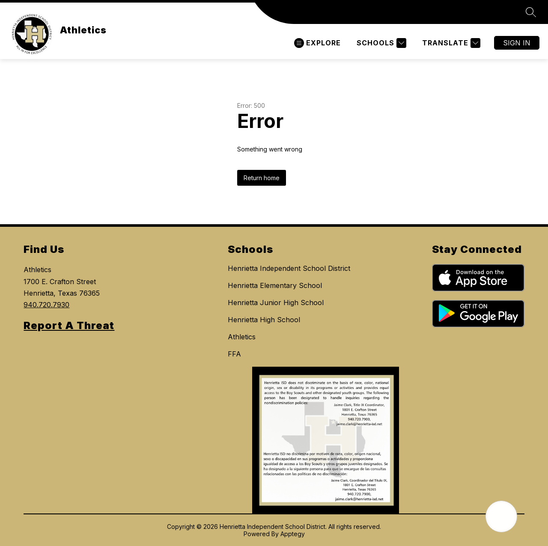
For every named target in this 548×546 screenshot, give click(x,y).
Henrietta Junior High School (276, 302)
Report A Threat (69, 325)
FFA (234, 354)
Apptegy (292, 533)
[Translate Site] (450, 43)
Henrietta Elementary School (275, 285)
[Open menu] (317, 43)
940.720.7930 (46, 304)
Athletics (242, 336)
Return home (262, 177)
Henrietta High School (264, 319)
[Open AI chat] (501, 516)
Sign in (516, 43)
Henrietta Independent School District (289, 268)
